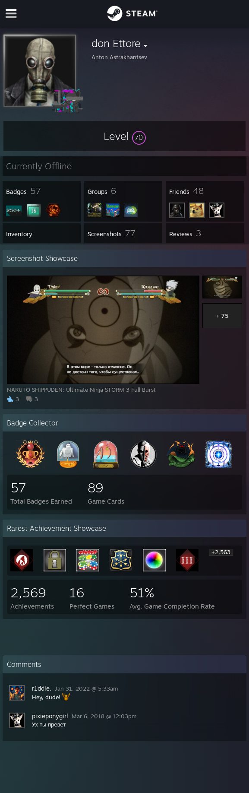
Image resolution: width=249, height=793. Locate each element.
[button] (125, 136)
